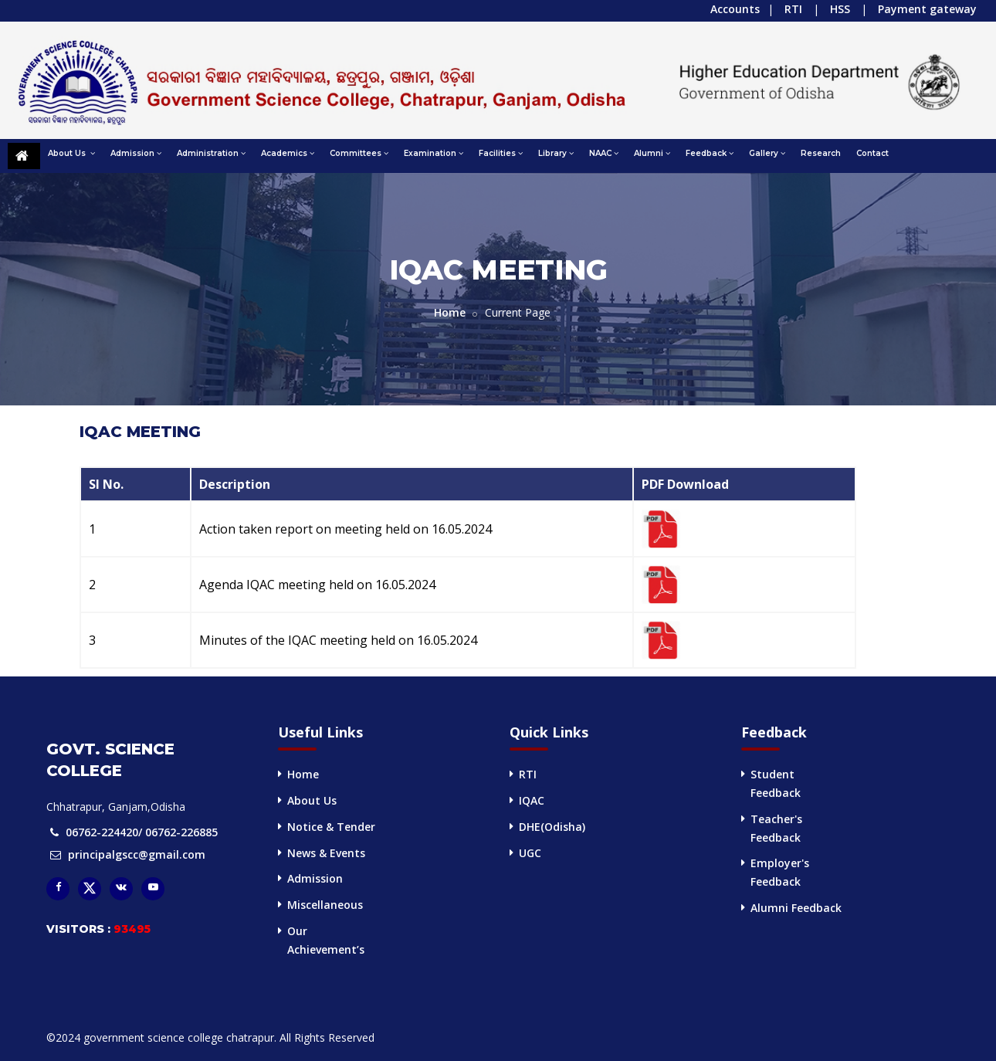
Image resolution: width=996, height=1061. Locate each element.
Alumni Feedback (796, 907)
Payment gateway (927, 9)
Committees (359, 152)
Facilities (501, 152)
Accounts (735, 9)
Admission (135, 152)
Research (821, 153)
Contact (872, 153)
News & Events (326, 853)
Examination (433, 152)
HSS (840, 9)
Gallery (767, 152)
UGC (530, 853)
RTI (793, 9)
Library (556, 152)
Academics (287, 152)
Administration (211, 152)
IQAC (531, 800)
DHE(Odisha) (552, 826)
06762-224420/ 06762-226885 (142, 832)
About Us (71, 152)
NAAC (603, 152)
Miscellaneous (325, 904)
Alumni (652, 152)
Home (450, 312)
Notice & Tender (331, 826)
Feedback (709, 152)
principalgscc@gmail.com (136, 854)
